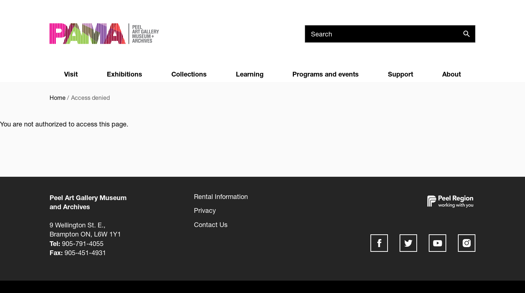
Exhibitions (124, 74)
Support (400, 74)
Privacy (205, 210)
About (451, 74)
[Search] (390, 34)
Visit (71, 74)
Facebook (379, 243)
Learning (250, 74)
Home (58, 97)
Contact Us (211, 224)
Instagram (466, 243)
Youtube (437, 243)
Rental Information (221, 196)
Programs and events (325, 74)
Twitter (408, 243)
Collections (189, 74)
